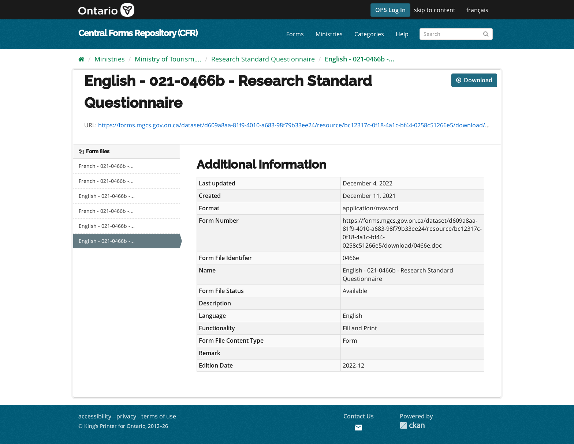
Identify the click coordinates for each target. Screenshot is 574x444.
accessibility (94, 416)
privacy (126, 416)
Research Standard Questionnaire (263, 58)
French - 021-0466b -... (106, 165)
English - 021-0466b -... (359, 58)
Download (474, 80)
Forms (295, 34)
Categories (369, 34)
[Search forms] (456, 34)
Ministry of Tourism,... (168, 58)
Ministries (329, 34)
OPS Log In (390, 10)
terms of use (158, 416)
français (477, 10)
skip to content (434, 10)
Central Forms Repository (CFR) (137, 33)
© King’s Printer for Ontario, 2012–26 (123, 425)
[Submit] (486, 33)
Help (402, 34)
